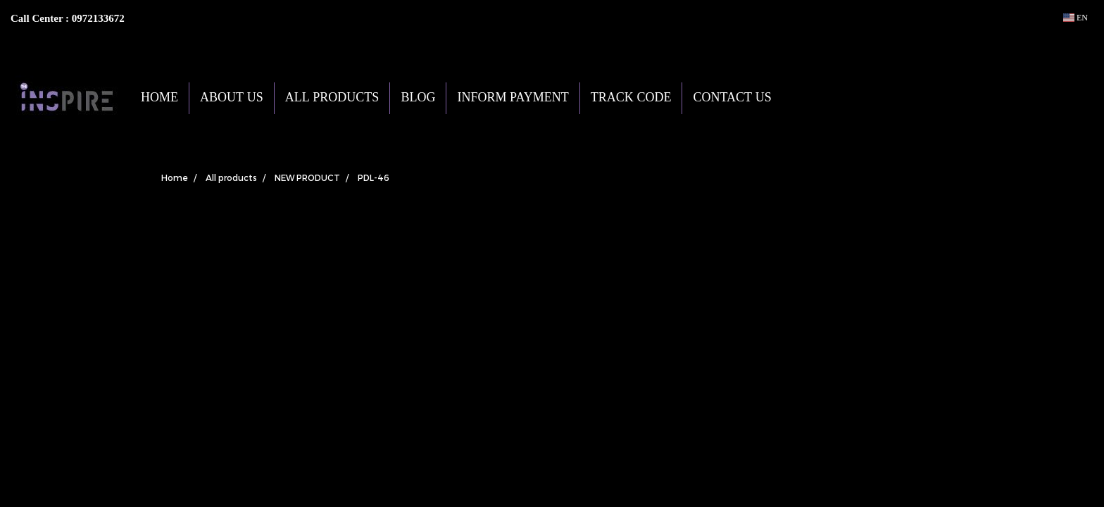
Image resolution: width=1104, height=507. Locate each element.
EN (1075, 18)
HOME (159, 98)
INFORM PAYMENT (512, 98)
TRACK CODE (631, 98)
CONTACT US (732, 98)
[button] (803, 98)
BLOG (418, 98)
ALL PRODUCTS (332, 98)
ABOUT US (231, 98)
